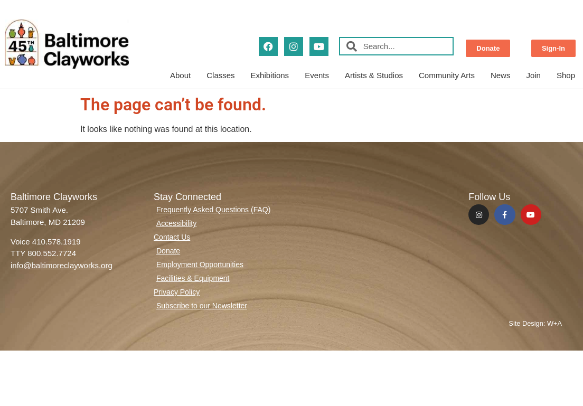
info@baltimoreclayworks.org (61, 265)
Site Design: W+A (535, 323)
